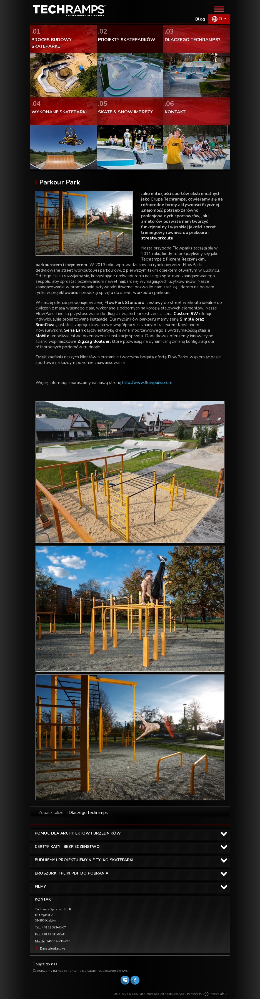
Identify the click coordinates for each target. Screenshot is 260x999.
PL (221, 19)
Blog (200, 19)
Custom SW (186, 313)
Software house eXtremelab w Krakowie (215, 994)
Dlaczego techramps (88, 812)
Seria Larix (75, 330)
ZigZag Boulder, (94, 341)
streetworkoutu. (157, 238)
